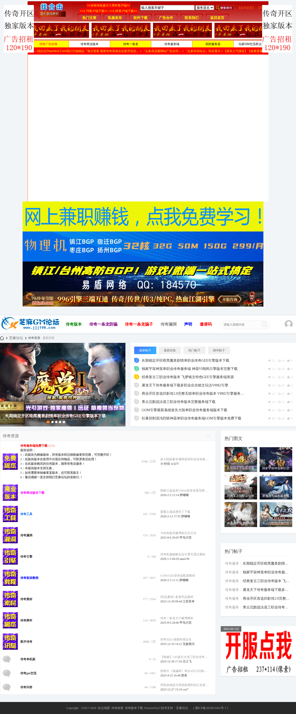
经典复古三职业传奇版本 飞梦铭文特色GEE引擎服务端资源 (188, 377)
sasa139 (184, 559)
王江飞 (187, 661)
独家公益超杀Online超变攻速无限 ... (184, 490)
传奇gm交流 (28, 673)
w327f (175, 463)
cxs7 (185, 689)
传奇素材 (26, 599)
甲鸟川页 (186, 537)
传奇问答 (26, 687)
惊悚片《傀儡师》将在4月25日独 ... (183, 671)
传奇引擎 (26, 556)
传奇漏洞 (169, 324)
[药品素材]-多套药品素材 (176, 597)
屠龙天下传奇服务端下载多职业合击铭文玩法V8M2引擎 (185, 385)
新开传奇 (26, 641)
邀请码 (206, 324)
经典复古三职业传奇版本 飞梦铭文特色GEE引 (267, 581)
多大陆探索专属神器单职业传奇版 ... (184, 459)
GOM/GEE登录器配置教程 (177, 575)
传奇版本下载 (134, 708)
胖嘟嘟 (184, 495)
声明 (188, 324)
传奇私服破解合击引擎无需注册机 (182, 554)
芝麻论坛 (2, 338)
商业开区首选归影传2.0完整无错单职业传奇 (267, 598)
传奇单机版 (27, 659)
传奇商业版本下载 (32, 493)
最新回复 (49, 338)
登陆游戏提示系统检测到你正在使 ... (184, 685)
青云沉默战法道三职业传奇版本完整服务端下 (267, 607)
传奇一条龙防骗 (103, 324)
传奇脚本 (26, 620)
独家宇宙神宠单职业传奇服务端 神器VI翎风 (267, 572)
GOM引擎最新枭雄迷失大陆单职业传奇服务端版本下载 (184, 410)
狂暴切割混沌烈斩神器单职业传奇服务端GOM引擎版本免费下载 (191, 418)
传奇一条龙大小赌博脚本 (176, 618)
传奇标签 (117, 708)
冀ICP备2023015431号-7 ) (211, 708)
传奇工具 (26, 514)
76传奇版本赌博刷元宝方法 (178, 533)
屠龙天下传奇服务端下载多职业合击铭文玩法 (267, 590)
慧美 (184, 675)
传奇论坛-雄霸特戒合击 (175, 639)
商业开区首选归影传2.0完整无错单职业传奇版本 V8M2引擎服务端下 (194, 393)
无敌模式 (189, 644)
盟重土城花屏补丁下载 (175, 512)
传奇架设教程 (29, 578)
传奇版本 (74, 324)
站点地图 (104, 708)
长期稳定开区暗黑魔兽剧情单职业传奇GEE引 (267, 563)
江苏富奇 (189, 601)
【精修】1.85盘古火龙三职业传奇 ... (184, 657)
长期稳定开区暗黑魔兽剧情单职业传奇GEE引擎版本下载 (185, 360)
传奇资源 (11, 436)
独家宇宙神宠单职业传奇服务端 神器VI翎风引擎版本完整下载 (190, 369)
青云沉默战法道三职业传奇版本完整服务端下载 (178, 402)
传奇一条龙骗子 (139, 324)
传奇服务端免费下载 (33, 445)
